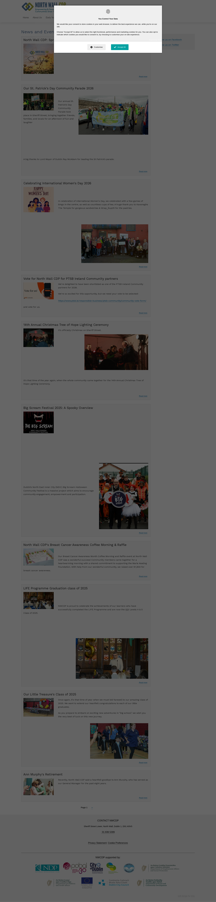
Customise (98, 47)
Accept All (122, 47)
